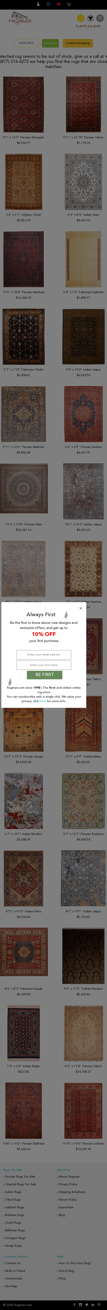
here (43, 701)
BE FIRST (44, 675)
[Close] (44, 608)
